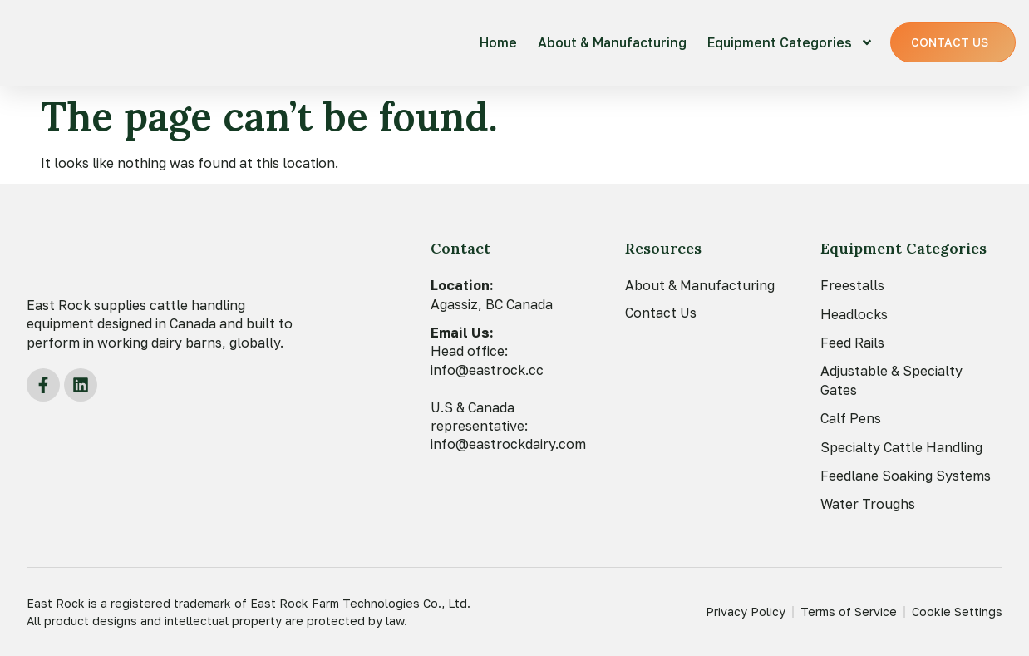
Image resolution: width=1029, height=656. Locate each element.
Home (498, 42)
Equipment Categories (790, 42)
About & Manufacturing (612, 42)
